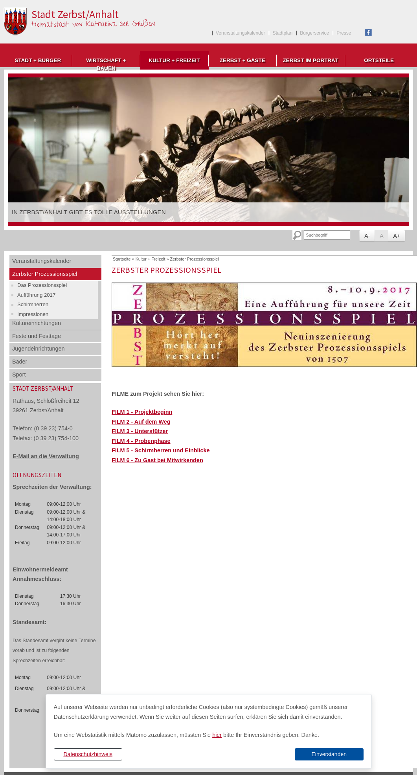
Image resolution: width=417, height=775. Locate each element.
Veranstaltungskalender (240, 33)
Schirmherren (32, 304)
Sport (19, 374)
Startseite (122, 259)
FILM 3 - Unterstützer (140, 431)
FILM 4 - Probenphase (141, 441)
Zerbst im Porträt (310, 60)
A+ (396, 236)
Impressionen (32, 314)
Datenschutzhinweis (87, 754)
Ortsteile (379, 60)
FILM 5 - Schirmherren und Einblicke (160, 450)
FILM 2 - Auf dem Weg (141, 422)
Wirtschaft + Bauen (106, 64)
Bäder (19, 361)
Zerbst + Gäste (242, 60)
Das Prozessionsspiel (42, 285)
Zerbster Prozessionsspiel (44, 274)
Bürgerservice (314, 33)
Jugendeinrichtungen (38, 348)
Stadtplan (282, 33)
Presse (343, 33)
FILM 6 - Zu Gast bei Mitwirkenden (157, 460)
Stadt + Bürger (38, 60)
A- (367, 236)
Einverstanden (329, 754)
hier (217, 735)
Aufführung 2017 (36, 295)
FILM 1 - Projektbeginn (142, 412)
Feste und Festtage (36, 336)
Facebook (368, 32)
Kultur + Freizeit (174, 60)
